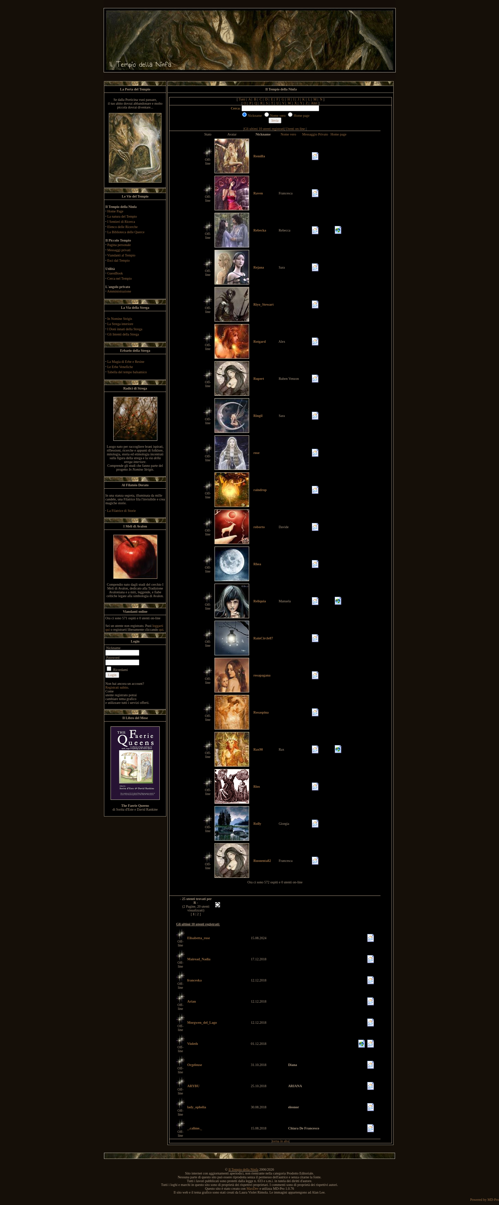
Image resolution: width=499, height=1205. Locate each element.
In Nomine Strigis (119, 319)
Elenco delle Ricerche (122, 227)
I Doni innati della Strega (124, 329)
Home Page (115, 211)
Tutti (242, 99)
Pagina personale (119, 245)
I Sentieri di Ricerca (121, 222)
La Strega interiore (120, 324)
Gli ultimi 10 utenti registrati (264, 129)
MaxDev (252, 1188)
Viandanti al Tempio (121, 255)
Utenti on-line (295, 129)
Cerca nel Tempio (119, 278)
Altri (314, 103)
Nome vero (288, 134)
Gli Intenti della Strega (123, 334)
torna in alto (280, 1141)
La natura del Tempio (122, 216)
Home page (339, 134)
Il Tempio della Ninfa (243, 1169)
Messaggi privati (119, 250)
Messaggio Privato (315, 134)
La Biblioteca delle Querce (126, 232)
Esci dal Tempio (118, 260)
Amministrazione (119, 291)
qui (161, 629)
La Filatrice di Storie (121, 511)
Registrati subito (116, 687)
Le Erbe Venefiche (120, 367)
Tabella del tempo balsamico (127, 372)
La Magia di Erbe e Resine (126, 362)
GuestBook (115, 273)
